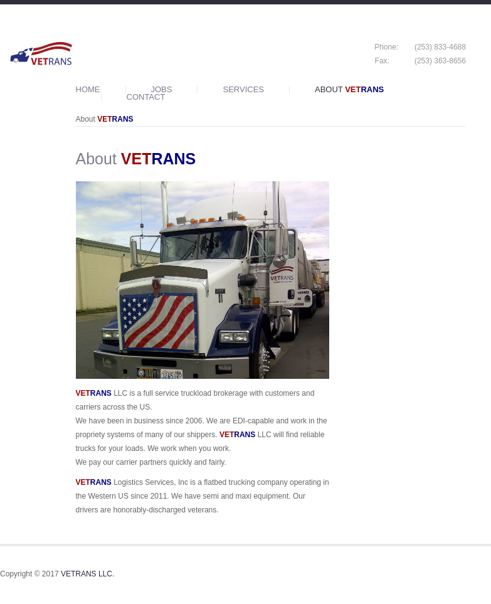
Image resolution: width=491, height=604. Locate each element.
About (349, 89)
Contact (146, 97)
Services (243, 89)
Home (88, 89)
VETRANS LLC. (87, 574)
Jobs (161, 89)
